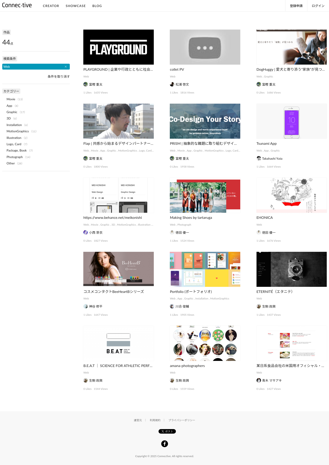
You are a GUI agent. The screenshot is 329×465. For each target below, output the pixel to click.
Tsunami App (267, 143)
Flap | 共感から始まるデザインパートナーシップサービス (129, 143)
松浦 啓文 (182, 84)
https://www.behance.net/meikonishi (112, 217)
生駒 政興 (269, 306)
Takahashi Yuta (272, 158)
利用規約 (155, 420)
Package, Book (17, 150)
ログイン (318, 6)
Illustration (144, 224)
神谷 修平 (96, 306)
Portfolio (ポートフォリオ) (191, 291)
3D (113, 224)
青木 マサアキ (272, 380)
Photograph (184, 224)
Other (11, 163)
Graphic (268, 76)
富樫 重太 (96, 84)
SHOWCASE (76, 6)
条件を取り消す (59, 76)
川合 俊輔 (182, 306)
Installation (201, 298)
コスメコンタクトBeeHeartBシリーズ (113, 291)
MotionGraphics (127, 150)
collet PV (177, 69)
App (102, 150)
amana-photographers (187, 365)
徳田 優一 (182, 232)
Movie (94, 150)
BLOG (97, 6)
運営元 (138, 420)
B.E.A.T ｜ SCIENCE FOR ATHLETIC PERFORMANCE (125, 365)
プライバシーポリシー (181, 420)
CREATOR (51, 6)
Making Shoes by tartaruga (191, 217)
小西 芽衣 (96, 232)
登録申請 (296, 6)
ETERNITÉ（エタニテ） (276, 291)
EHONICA (265, 217)
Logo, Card (145, 150)
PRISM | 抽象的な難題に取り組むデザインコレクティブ (214, 143)
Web (86, 76)
